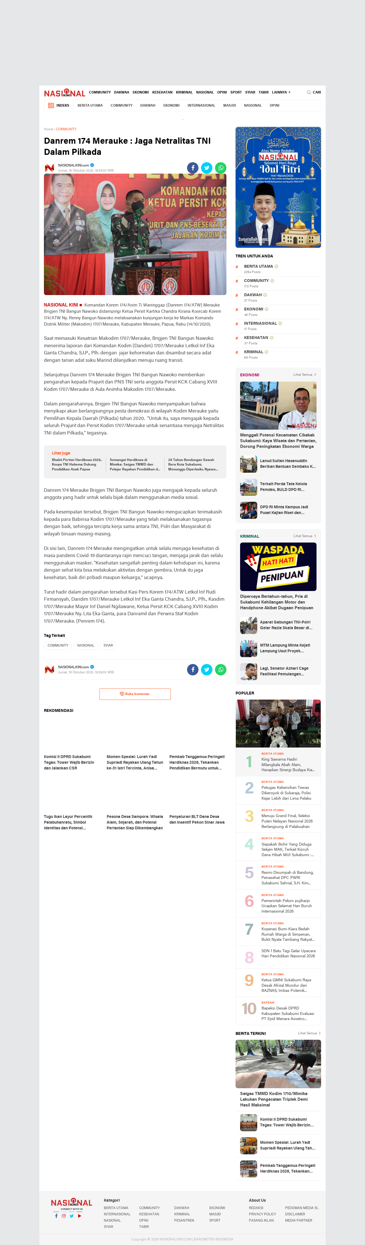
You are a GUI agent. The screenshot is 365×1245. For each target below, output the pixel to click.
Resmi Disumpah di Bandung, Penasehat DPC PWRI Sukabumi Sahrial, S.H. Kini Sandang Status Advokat (287, 890)
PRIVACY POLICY (262, 1226)
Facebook (56, 1229)
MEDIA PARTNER (298, 1232)
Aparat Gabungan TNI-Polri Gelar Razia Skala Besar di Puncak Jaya (285, 637)
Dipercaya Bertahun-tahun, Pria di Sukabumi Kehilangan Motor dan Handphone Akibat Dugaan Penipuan (276, 614)
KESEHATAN (162, 104)
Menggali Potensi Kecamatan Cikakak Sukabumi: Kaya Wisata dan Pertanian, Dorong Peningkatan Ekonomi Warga (278, 452)
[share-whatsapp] (220, 179)
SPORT (236, 104)
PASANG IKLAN (261, 1232)
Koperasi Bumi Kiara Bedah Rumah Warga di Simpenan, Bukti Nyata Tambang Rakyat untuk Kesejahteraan (286, 946)
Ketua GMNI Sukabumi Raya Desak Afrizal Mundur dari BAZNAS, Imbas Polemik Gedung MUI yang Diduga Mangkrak (286, 997)
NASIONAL (205, 104)
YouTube (79, 1229)
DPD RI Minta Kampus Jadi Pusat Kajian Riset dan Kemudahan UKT (284, 522)
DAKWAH (121, 104)
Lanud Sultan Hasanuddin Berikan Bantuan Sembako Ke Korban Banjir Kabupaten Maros (287, 475)
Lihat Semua (302, 386)
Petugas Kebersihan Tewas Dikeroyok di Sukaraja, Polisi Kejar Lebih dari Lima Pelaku (286, 804)
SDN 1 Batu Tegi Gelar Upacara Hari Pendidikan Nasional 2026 (288, 965)
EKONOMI (141, 104)
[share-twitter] (206, 179)
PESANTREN (184, 1232)
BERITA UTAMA (90, 117)
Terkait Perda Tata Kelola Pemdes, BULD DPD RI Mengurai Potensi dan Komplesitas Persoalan (283, 498)
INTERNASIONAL (201, 117)
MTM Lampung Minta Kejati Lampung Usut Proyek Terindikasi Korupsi (285, 660)
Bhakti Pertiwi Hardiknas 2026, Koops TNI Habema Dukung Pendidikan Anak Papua (77, 476)
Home (48, 141)
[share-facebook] (192, 179)
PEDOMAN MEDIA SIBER (303, 1219)
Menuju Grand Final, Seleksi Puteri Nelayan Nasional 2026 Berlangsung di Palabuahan (287, 832)
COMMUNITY (100, 104)
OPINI (222, 104)
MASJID (229, 117)
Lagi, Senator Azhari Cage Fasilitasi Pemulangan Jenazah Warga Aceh (284, 683)
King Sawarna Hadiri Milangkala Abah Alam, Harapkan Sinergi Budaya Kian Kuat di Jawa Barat (288, 777)
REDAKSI (256, 1219)
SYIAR (250, 104)
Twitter (71, 1229)
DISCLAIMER (295, 1226)
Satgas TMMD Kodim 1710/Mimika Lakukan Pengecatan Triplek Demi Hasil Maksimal (274, 1111)
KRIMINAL (184, 104)
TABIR (264, 104)
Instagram (64, 1229)
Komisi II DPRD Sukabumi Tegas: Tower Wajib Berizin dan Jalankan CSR (285, 1134)
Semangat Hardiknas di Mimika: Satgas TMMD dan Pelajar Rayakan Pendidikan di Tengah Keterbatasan (134, 477)
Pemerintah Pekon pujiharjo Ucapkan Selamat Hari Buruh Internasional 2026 (286, 917)
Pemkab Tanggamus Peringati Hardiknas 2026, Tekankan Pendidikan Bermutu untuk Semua (287, 1180)
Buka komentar (135, 705)
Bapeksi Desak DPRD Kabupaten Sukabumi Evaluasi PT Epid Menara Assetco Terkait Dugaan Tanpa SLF (287, 1025)
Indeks (58, 117)
